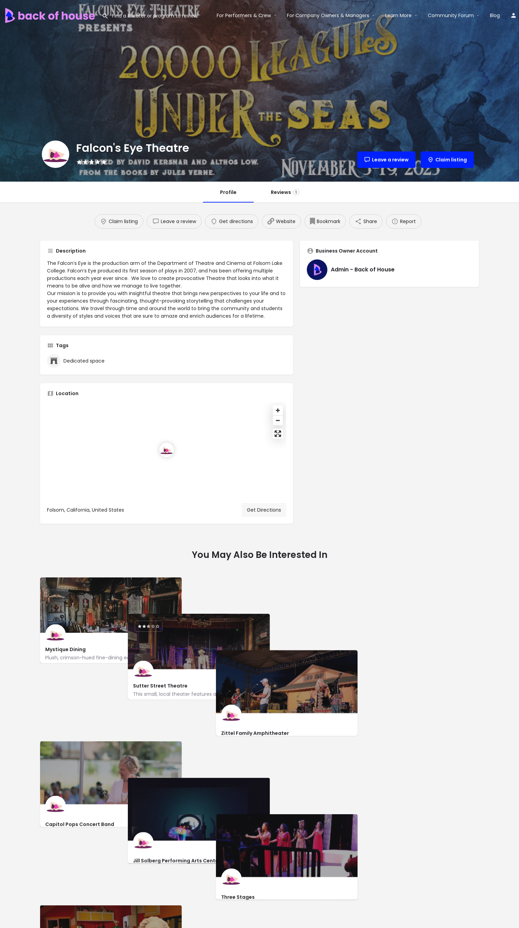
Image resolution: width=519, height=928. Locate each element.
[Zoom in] (278, 410)
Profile (228, 192)
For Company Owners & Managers (328, 15)
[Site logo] (51, 14)
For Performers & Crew (244, 15)
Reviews (285, 192)
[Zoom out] (278, 420)
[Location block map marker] (166, 450)
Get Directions (264, 509)
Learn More (398, 15)
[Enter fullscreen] (278, 434)
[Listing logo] (55, 154)
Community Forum (451, 15)
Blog (495, 15)
